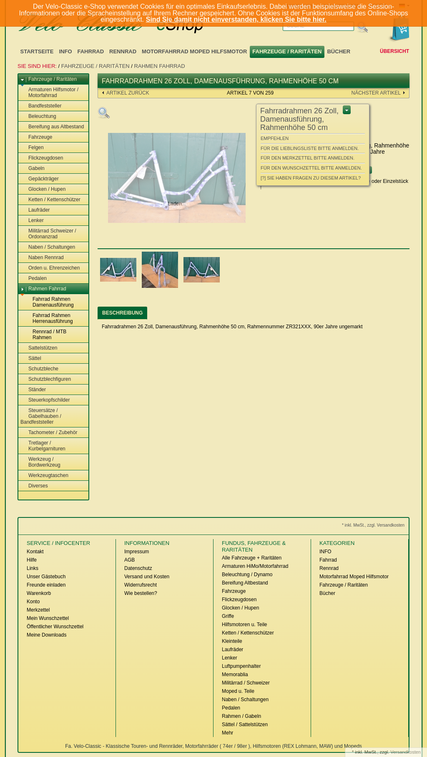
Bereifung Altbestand (245, 583)
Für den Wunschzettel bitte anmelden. (311, 167)
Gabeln (32, 168)
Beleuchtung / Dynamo (247, 574)
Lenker (32, 220)
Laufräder (35, 210)
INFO (65, 51)
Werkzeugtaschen (44, 475)
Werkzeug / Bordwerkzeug (40, 462)
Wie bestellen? (140, 593)
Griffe (228, 616)
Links (32, 568)
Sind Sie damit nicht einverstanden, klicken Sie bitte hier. (236, 19)
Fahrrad (91, 51)
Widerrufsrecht (140, 585)
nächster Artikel (376, 93)
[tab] (122, 313)
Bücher (338, 51)
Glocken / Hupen (42, 189)
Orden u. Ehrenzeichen (50, 268)
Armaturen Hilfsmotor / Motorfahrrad (49, 92)
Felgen (32, 148)
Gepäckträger (39, 179)
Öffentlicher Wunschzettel (55, 627)
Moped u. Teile (238, 691)
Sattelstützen (38, 348)
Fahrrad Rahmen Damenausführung (49, 302)
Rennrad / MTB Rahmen (45, 334)
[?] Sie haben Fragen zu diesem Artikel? (311, 177)
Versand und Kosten (146, 577)
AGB (129, 560)
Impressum (136, 552)
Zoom (104, 113)
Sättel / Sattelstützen (245, 724)
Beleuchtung (38, 116)
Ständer (33, 390)
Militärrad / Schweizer (246, 683)
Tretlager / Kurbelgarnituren (42, 446)
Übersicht (394, 51)
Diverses (34, 486)
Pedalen (33, 278)
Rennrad (122, 51)
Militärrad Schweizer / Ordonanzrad (48, 234)
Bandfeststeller (40, 106)
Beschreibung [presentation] (122, 313)
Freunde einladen (46, 585)
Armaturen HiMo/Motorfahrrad (255, 566)
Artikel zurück (127, 93)
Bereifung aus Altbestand (52, 127)
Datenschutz (138, 568)
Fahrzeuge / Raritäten (287, 51)
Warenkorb (39, 593)
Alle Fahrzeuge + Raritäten (251, 558)
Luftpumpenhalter (241, 666)
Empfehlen (275, 138)
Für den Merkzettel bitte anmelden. (307, 157)
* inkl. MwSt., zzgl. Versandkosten (373, 525)
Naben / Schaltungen (47, 247)
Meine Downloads (46, 635)
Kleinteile (232, 641)
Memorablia (235, 674)
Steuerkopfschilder (45, 400)
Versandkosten (405, 752)
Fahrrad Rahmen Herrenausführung (49, 318)
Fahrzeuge (36, 137)
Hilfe (32, 560)
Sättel (30, 358)
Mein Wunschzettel (48, 618)
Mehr (227, 733)
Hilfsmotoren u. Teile (244, 624)
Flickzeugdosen (41, 158)
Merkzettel (38, 610)
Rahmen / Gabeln (241, 716)
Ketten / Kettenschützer (50, 200)
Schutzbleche (39, 369)
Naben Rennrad (42, 258)
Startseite (37, 51)
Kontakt (35, 552)
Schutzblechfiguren (45, 379)
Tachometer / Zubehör (48, 433)
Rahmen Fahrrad (159, 66)
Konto (33, 602)
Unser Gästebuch (46, 577)
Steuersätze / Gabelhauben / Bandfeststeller (40, 416)
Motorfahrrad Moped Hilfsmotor (194, 51)
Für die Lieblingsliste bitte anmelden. (310, 148)
